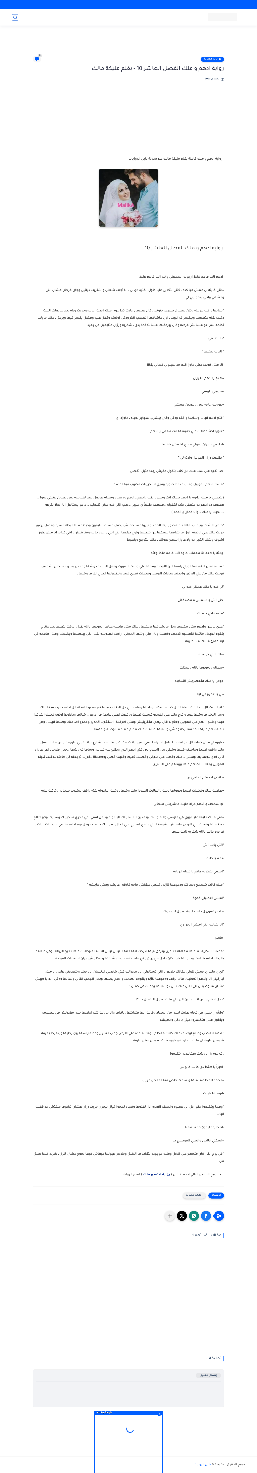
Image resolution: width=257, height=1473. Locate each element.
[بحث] (15, 17)
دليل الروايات (202, 1465)
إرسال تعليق (208, 1375)
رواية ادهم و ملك (157, 1174)
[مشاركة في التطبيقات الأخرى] (170, 1216)
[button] (206, 1216)
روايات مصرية (212, 59)
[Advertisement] (128, 43)
